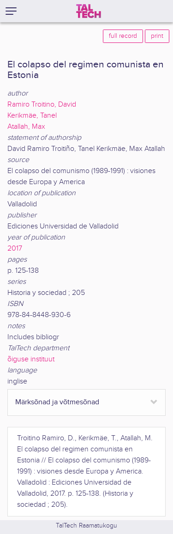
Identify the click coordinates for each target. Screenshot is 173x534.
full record (123, 36)
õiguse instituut (30, 359)
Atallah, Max (26, 126)
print (157, 36)
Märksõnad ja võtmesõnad (57, 402)
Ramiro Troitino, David (41, 104)
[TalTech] (88, 11)
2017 (14, 248)
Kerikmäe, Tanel (32, 115)
